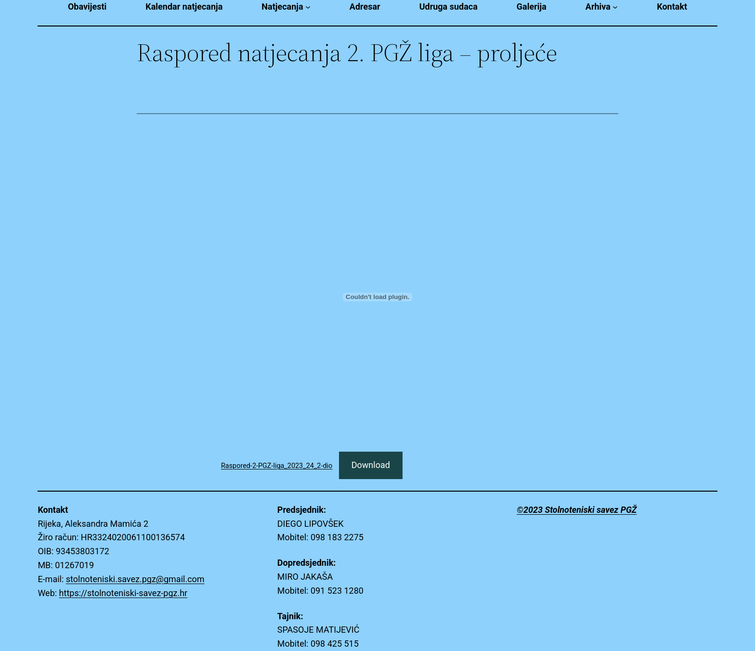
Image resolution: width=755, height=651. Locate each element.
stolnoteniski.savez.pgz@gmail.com (135, 579)
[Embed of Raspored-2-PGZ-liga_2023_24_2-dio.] (377, 297)
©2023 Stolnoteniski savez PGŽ (577, 510)
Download (370, 465)
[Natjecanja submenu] (308, 7)
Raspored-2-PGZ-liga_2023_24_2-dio (276, 466)
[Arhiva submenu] (615, 7)
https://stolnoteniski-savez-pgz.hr (123, 593)
